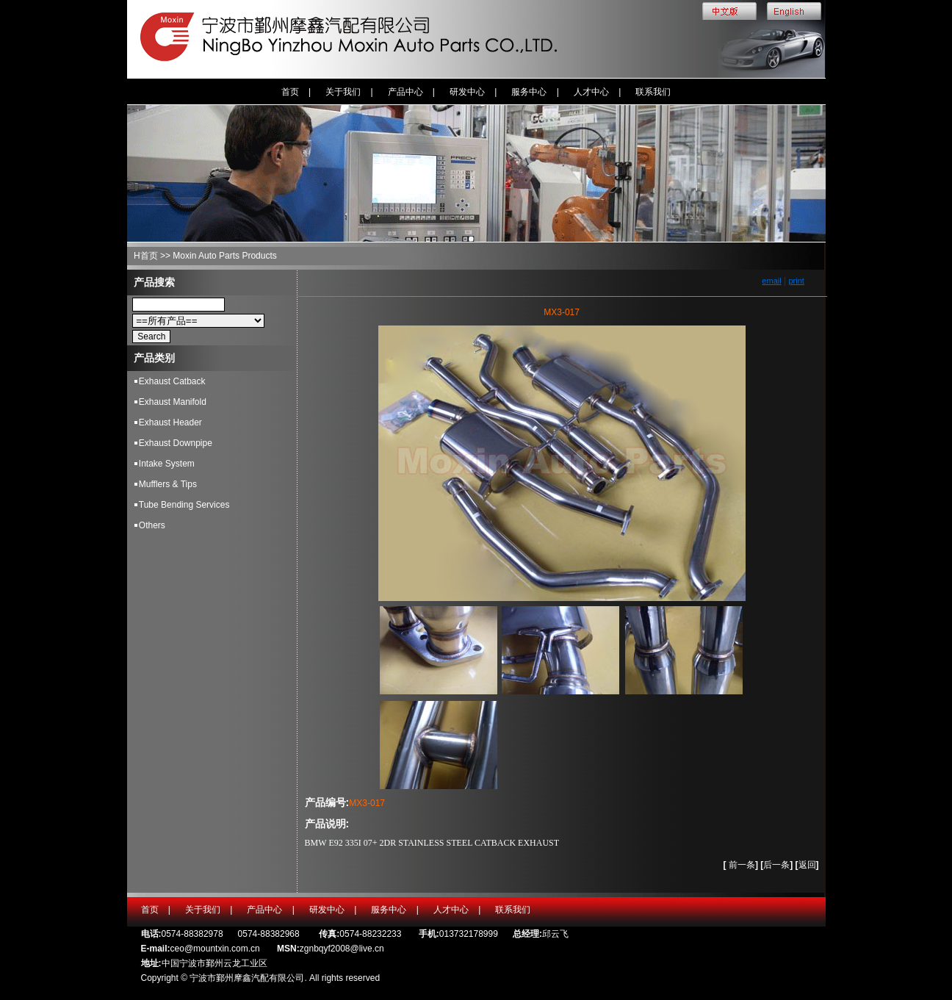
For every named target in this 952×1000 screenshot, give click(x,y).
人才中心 (591, 92)
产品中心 (405, 92)
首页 (290, 92)
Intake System (167, 463)
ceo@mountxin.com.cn (215, 948)
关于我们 (343, 92)
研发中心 (467, 92)
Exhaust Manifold (172, 402)
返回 (807, 865)
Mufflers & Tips (168, 484)
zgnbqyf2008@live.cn (342, 948)
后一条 (778, 865)
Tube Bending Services (184, 505)
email (771, 280)
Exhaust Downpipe (175, 443)
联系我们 (653, 92)
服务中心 (529, 92)
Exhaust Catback (172, 381)
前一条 (742, 865)
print (796, 280)
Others (152, 525)
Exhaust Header (170, 422)
